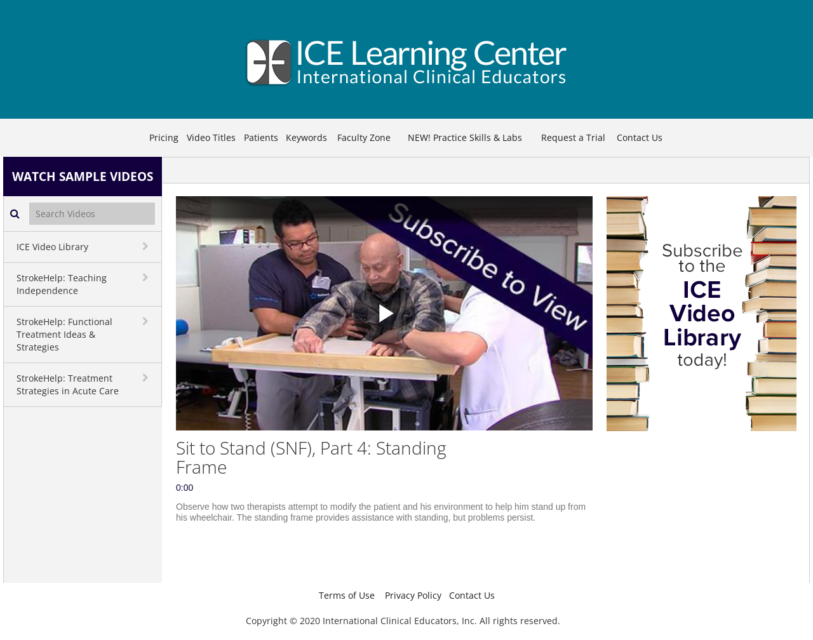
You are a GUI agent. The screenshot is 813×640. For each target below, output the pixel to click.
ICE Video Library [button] (52, 247)
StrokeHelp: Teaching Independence (62, 284)
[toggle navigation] (146, 246)
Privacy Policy (413, 595)
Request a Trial (573, 137)
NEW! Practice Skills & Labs (465, 137)
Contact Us (639, 137)
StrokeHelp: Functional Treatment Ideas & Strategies (64, 334)
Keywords (306, 137)
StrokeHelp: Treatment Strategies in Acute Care (68, 384)
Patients (261, 137)
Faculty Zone (364, 137)
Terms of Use (347, 595)
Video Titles (211, 137)
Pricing (163, 137)
